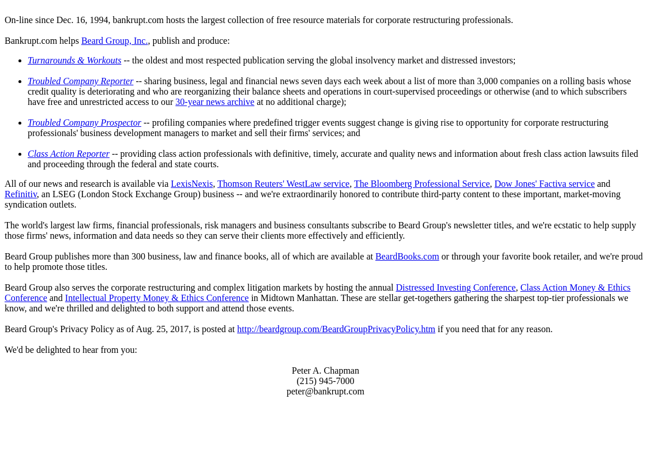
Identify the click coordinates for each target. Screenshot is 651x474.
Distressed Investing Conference (455, 287)
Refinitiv (21, 194)
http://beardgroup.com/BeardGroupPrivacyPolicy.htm (336, 329)
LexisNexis (192, 184)
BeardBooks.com (407, 256)
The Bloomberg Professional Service (422, 184)
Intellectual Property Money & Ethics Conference (157, 298)
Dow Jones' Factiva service (545, 184)
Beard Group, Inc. (114, 41)
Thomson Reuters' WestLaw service (283, 184)
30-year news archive (214, 102)
